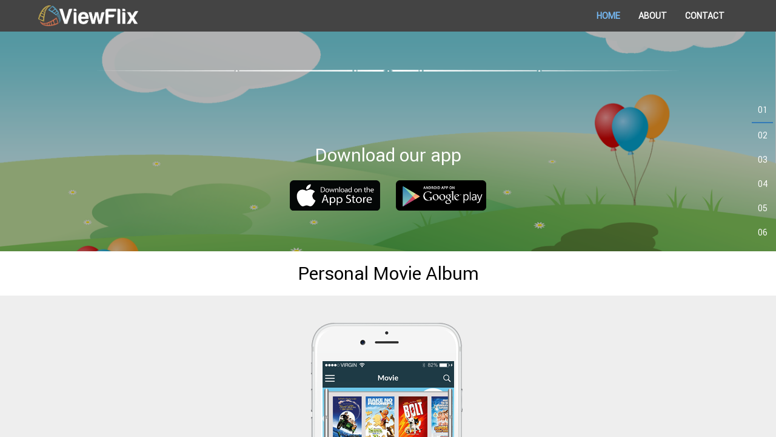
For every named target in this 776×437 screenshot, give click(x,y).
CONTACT (704, 15)
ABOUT (652, 15)
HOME (608, 15)
